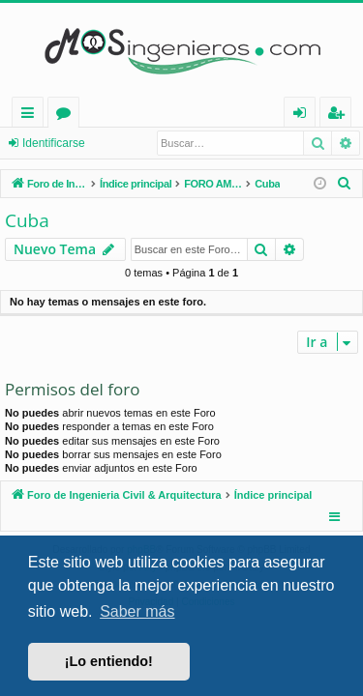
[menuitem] (344, 183)
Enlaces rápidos (31, 115)
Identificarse (53, 143)
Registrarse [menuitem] (339, 115)
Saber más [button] (137, 611)
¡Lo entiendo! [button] (109, 661)
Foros (67, 115)
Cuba (27, 220)
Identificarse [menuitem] (304, 115)
